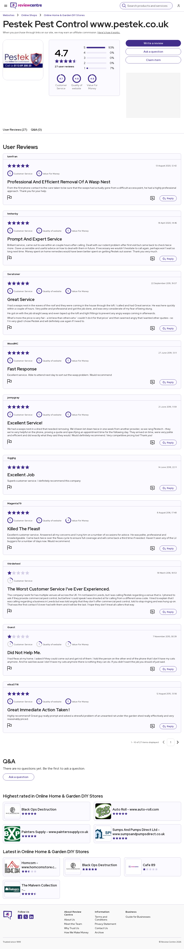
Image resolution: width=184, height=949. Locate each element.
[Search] (148, 5)
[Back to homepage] (26, 5)
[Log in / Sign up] (178, 5)
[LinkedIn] (31, 917)
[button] (9, 198)
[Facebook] (20, 917)
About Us (69, 919)
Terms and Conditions (101, 918)
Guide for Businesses (138, 916)
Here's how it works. (109, 32)
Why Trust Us (71, 928)
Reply (168, 198)
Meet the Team (73, 923)
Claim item (153, 60)
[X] (26, 917)
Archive (99, 932)
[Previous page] (163, 742)
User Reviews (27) (15, 129)
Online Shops (29, 15)
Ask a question (153, 51)
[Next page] (177, 742)
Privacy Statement (105, 923)
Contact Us (101, 928)
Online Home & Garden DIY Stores (64, 15)
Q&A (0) (36, 129)
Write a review (153, 43)
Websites (8, 15)
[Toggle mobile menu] (6, 6)
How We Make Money (76, 932)
